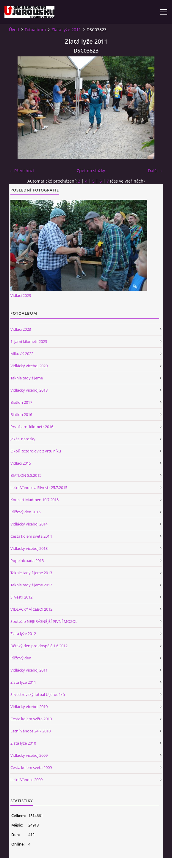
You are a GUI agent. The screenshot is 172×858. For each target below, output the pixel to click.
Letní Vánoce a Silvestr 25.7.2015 (38, 487)
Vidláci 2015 (20, 463)
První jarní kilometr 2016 (31, 426)
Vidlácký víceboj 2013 (29, 548)
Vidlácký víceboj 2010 (29, 706)
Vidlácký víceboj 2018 (29, 390)
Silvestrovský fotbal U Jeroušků (37, 694)
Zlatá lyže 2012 (23, 633)
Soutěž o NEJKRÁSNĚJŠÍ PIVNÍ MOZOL (43, 621)
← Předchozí (21, 170)
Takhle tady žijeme (26, 378)
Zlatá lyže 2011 (66, 29)
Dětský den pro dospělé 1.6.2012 (39, 645)
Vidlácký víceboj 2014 (29, 524)
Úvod (14, 29)
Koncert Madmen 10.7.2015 (34, 499)
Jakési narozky (22, 438)
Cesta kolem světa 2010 (31, 718)
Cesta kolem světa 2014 (31, 536)
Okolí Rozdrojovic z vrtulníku (35, 451)
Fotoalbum (35, 29)
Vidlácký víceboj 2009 (29, 755)
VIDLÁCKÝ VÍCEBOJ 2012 (31, 609)
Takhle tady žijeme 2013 (31, 572)
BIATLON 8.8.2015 (25, 475)
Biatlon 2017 (21, 402)
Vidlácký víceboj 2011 (29, 670)
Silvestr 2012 (21, 597)
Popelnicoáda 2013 (27, 560)
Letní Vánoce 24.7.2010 (30, 731)
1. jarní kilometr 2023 (28, 341)
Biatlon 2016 (21, 414)
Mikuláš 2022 (21, 353)
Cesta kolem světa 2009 (31, 767)
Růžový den (20, 658)
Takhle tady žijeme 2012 (31, 585)
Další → (155, 170)
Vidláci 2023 (20, 295)
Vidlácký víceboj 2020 (29, 365)
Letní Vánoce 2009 (26, 779)
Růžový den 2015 (25, 512)
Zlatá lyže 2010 (23, 743)
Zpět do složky (91, 170)
